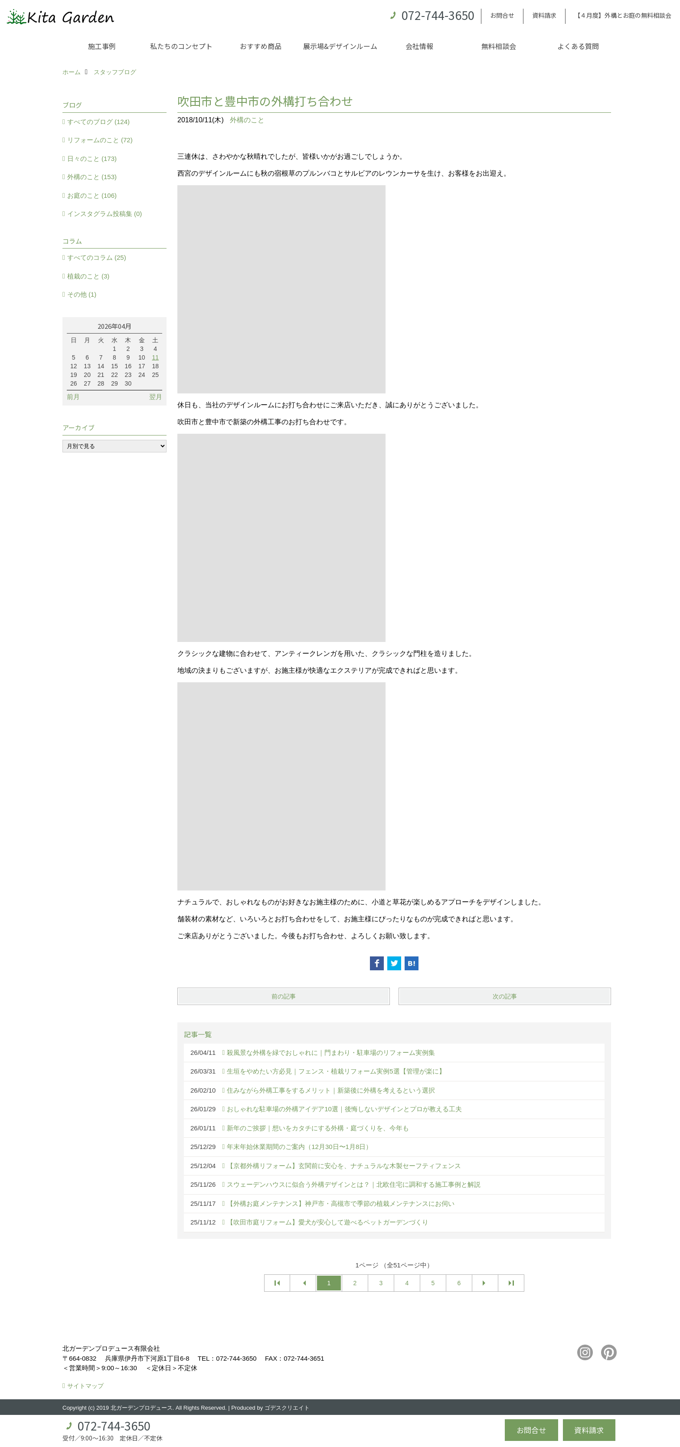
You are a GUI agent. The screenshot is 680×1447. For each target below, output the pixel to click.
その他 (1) (82, 294)
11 (155, 357)
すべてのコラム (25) (96, 257)
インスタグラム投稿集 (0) (104, 213)
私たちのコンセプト (181, 46)
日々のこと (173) (92, 158)
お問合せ (502, 15)
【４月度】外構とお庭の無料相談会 (622, 15)
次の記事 (505, 996)
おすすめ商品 (260, 46)
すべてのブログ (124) (98, 121)
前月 (73, 396)
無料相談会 (498, 46)
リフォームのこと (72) (100, 140)
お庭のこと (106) (92, 195)
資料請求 (544, 15)
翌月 (155, 396)
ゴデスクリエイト (287, 1407)
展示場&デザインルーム (340, 46)
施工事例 (102, 46)
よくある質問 (578, 46)
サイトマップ (85, 1385)
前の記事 (283, 996)
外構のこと (247, 120)
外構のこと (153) (92, 176)
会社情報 (419, 46)
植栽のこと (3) (88, 276)
